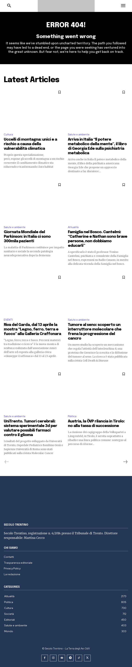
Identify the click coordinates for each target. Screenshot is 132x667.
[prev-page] (7, 462)
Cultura (8, 134)
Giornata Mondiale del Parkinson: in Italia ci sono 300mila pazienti (27, 236)
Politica (72, 416)
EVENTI (8, 319)
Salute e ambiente (79, 134)
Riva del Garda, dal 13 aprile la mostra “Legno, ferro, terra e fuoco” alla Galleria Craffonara (32, 329)
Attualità (73, 227)
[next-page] (125, 462)
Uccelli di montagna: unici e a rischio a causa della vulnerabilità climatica (30, 144)
